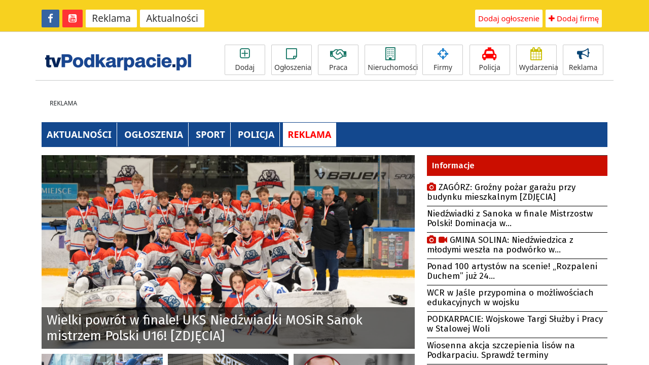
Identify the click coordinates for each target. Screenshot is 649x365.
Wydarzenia (538, 60)
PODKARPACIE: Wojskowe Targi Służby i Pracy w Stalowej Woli (515, 324)
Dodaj (245, 60)
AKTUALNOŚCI (79, 134)
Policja (490, 60)
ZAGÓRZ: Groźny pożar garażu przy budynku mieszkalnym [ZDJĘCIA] (501, 192)
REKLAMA (310, 134)
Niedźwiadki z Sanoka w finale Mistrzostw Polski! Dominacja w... (510, 218)
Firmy (442, 60)
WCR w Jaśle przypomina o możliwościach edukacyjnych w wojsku (510, 297)
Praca (338, 60)
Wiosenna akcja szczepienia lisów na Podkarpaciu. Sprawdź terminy (501, 350)
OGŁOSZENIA (153, 134)
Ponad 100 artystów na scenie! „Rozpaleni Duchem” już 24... (512, 271)
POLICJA (256, 134)
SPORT (210, 134)
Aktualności (172, 18)
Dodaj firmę (574, 18)
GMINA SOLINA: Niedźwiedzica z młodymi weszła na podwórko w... (500, 245)
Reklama (111, 18)
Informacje (453, 165)
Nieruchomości (392, 60)
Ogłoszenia (292, 60)
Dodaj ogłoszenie (508, 18)
